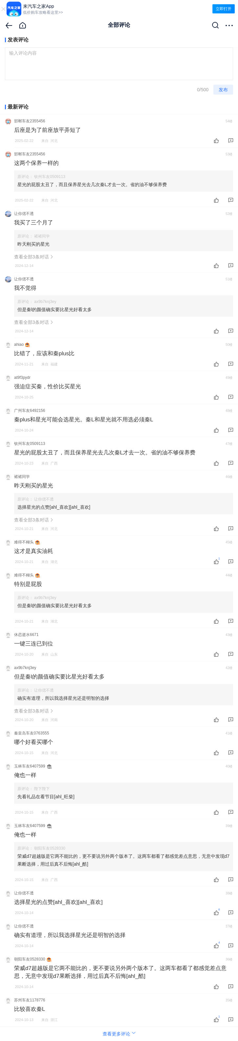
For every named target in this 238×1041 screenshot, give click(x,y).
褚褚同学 (42, 236)
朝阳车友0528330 (49, 848)
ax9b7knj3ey (45, 301)
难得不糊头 (24, 542)
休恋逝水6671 (26, 634)
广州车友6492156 (29, 410)
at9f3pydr (22, 377)
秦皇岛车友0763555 (31, 733)
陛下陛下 (42, 788)
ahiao (19, 344)
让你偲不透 (24, 213)
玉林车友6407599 (29, 766)
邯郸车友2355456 (29, 121)
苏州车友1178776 (29, 1000)
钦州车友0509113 (49, 176)
